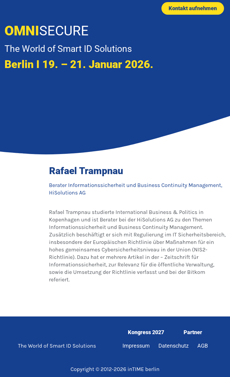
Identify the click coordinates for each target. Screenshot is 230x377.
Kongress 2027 (146, 332)
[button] (112, 8)
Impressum (136, 346)
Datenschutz (173, 346)
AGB (202, 346)
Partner (193, 332)
